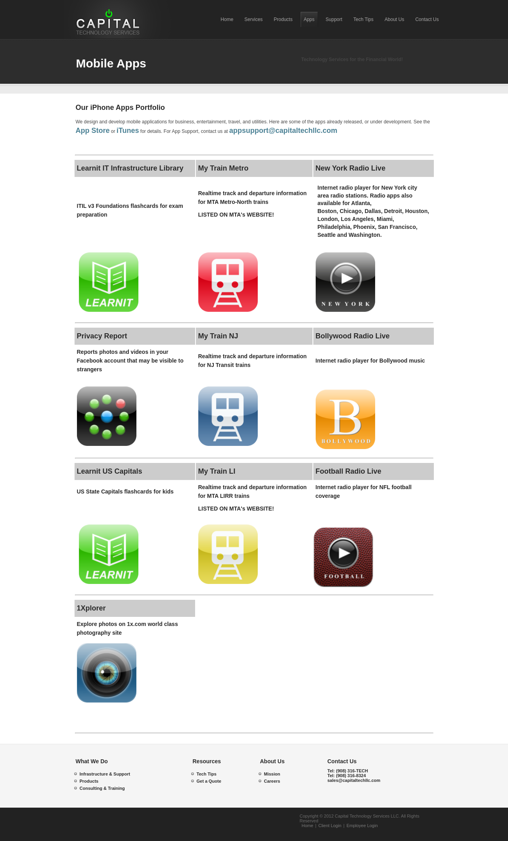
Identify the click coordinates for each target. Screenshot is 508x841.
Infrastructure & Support (105, 774)
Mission (272, 774)
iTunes (128, 130)
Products (89, 781)
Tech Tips (207, 774)
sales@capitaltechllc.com (354, 780)
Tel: (348, 770)
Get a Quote (209, 781)
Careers (272, 781)
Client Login (329, 825)
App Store (93, 130)
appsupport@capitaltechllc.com (283, 130)
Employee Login (362, 825)
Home (307, 825)
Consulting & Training (102, 788)
